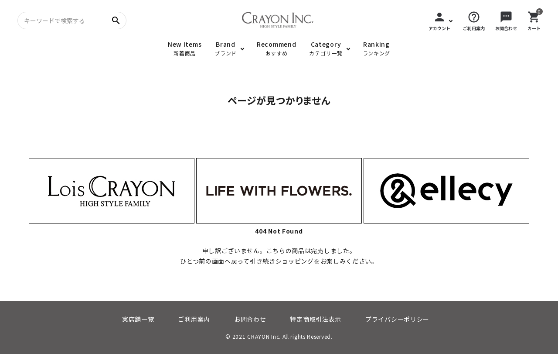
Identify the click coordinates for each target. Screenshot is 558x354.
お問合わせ (250, 319)
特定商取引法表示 (315, 319)
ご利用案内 (194, 319)
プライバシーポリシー (397, 319)
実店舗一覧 (138, 319)
